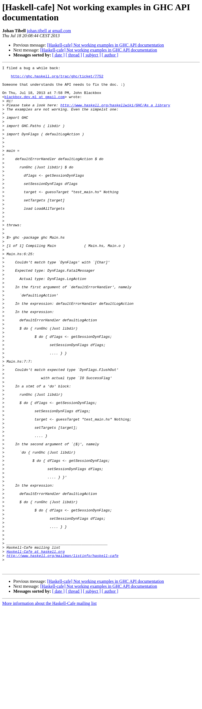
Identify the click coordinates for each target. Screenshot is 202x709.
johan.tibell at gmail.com (49, 30)
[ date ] (58, 55)
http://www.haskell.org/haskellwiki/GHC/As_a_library (115, 113)
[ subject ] (92, 55)
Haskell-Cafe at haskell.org (36, 648)
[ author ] (110, 55)
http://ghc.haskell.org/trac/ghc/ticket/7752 (57, 78)
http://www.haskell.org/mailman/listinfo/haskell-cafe (63, 653)
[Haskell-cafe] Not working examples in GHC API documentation (105, 45)
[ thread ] (74, 55)
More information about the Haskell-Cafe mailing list (49, 704)
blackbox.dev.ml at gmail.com (34, 103)
